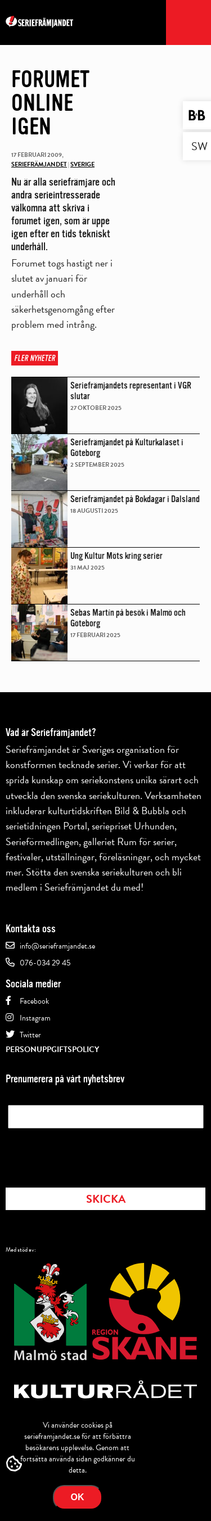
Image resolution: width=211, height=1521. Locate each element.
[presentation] (93, 1154)
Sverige (82, 164)
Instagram (35, 1018)
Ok (77, 1497)
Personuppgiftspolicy (52, 1049)
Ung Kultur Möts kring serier (116, 555)
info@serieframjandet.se (57, 946)
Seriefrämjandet (39, 164)
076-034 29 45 (45, 963)
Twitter (30, 1035)
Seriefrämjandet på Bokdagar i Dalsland (135, 499)
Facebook (34, 1001)
